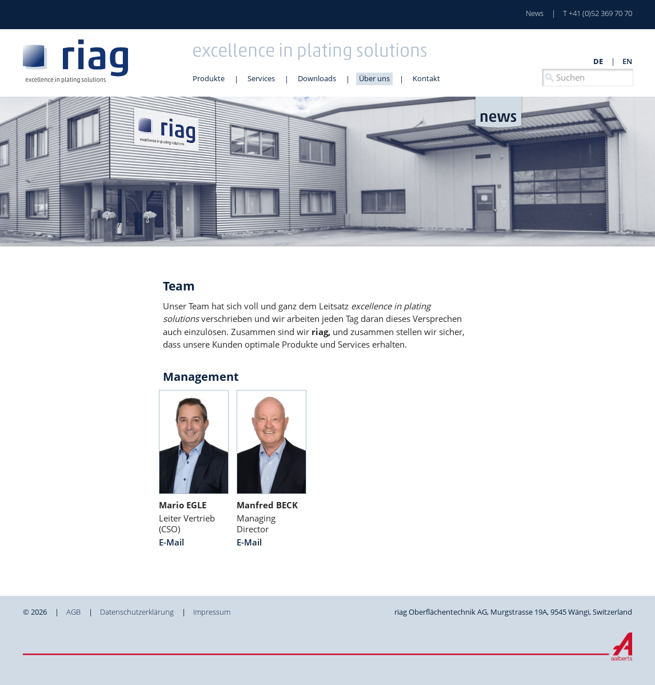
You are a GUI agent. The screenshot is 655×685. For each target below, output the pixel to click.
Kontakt (426, 78)
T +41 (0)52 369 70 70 (597, 13)
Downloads (317, 78)
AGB (73, 612)
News (535, 13)
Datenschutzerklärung (137, 612)
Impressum (211, 612)
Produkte (209, 78)
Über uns (374, 78)
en (627, 61)
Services (261, 78)
